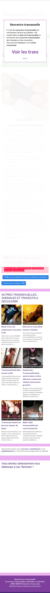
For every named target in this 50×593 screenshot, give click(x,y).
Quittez (25, 58)
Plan (10, 586)
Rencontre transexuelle (25, 579)
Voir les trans (25, 51)
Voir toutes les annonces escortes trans (27, 586)
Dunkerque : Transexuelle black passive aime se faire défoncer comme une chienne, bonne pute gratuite (32, 377)
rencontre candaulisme (30, 449)
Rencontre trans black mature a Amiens (32, 328)
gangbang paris (7, 451)
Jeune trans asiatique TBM (14, 283)
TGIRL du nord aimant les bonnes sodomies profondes (25, 277)
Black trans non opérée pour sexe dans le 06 (11, 330)
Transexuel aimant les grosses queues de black (11, 425)
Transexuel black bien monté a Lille (11, 371)
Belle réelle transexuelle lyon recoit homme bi (30, 425)
